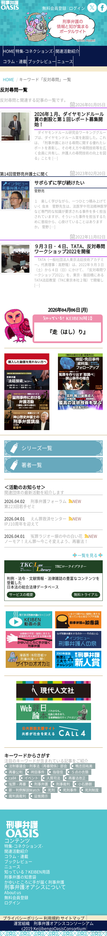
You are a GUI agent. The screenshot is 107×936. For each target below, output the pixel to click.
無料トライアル (86, 594)
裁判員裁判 (17, 796)
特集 (34, 51)
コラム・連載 (16, 856)
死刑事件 (70, 790)
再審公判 (16, 772)
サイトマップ (72, 918)
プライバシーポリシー (23, 918)
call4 (12, 778)
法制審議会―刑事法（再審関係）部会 (38, 766)
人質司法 (53, 778)
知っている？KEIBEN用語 (27, 871)
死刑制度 (92, 790)
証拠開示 (41, 796)
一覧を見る (88, 555)
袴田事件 (38, 772)
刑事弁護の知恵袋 (20, 877)
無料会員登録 (54, 8)
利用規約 (52, 918)
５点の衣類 (79, 772)
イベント (31, 778)
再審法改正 (77, 778)
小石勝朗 (85, 784)
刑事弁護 (41, 784)
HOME (8, 51)
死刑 (51, 790)
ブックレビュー (42, 61)
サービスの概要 (21, 594)
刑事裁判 (63, 784)
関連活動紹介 (67, 51)
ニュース (12, 866)
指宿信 (58, 772)
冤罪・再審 (17, 784)
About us (12, 892)
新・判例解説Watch (24, 790)
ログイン (77, 8)
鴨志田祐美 (83, 766)
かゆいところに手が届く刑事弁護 (34, 882)
